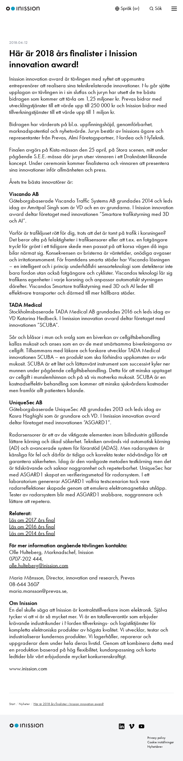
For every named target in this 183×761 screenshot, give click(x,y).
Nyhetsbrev (155, 747)
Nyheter (24, 704)
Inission (23, 9)
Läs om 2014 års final (32, 533)
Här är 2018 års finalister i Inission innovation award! (73, 59)
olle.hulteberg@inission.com (38, 565)
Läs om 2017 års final (32, 520)
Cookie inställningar (160, 742)
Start (12, 704)
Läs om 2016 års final (32, 526)
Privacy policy (156, 738)
